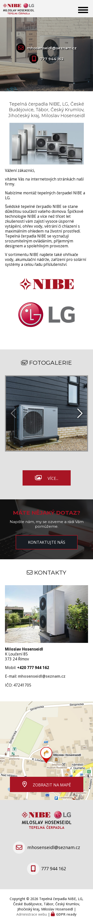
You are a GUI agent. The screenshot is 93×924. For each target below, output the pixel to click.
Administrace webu (31, 914)
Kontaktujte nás (46, 542)
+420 (33, 667)
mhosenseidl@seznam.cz (52, 48)
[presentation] (79, 413)
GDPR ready (66, 914)
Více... (53, 478)
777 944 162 (52, 58)
